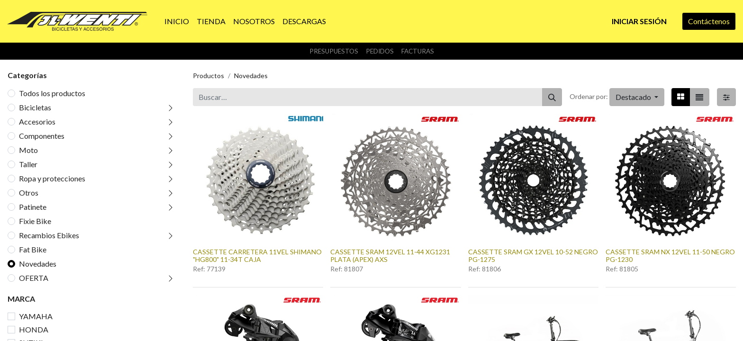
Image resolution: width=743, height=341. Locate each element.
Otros (28, 192)
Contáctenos (709, 21)
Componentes (41, 135)
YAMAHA (36, 316)
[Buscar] (552, 97)
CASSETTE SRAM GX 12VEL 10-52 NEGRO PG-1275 (533, 256)
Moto (28, 149)
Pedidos (380, 51)
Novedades (37, 263)
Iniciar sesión (639, 21)
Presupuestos (333, 51)
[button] (636, 97)
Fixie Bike (35, 220)
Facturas (417, 51)
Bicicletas (35, 107)
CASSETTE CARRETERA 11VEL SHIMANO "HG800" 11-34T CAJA (257, 256)
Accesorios (37, 121)
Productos (208, 76)
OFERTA (33, 277)
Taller (28, 164)
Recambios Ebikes (49, 235)
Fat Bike (32, 249)
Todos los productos (52, 93)
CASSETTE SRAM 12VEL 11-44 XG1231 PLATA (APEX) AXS (390, 256)
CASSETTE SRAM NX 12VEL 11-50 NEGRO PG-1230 (670, 256)
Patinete (32, 206)
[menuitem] (177, 21)
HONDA (33, 329)
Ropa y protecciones (52, 178)
